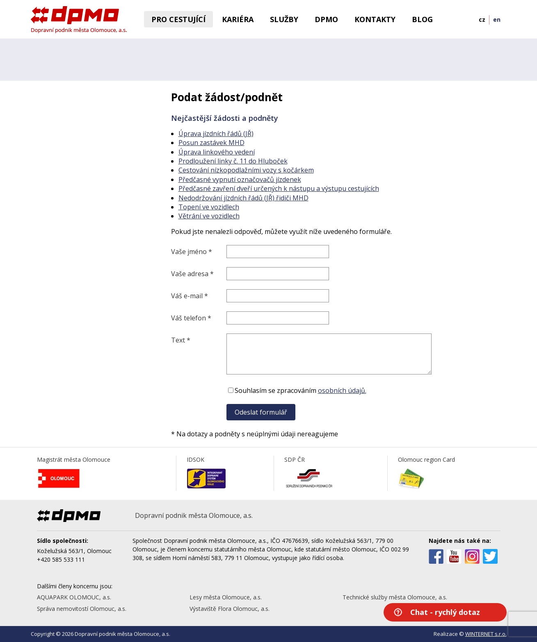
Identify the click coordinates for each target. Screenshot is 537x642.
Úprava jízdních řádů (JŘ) (216, 133)
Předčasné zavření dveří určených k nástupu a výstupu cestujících (278, 188)
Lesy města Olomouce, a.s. (226, 597)
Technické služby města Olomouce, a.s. (395, 597)
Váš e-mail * (189, 295)
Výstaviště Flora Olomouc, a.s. (230, 609)
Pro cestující (178, 19)
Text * (180, 340)
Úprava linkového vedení (216, 152)
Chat (445, 612)
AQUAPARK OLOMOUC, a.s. (74, 597)
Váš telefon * (191, 317)
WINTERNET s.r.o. (486, 633)
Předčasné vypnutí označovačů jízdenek (239, 179)
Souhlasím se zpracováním (296, 390)
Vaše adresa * (192, 273)
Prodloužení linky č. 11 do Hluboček (233, 161)
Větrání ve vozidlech (209, 215)
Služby (284, 19)
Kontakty (374, 19)
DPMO (326, 19)
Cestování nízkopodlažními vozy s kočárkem (246, 170)
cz (482, 19)
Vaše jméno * (191, 251)
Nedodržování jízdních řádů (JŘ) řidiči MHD (243, 197)
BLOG (422, 19)
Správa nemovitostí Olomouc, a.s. (81, 609)
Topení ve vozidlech (208, 206)
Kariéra (238, 19)
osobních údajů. (342, 390)
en (496, 19)
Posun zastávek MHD (211, 142)
